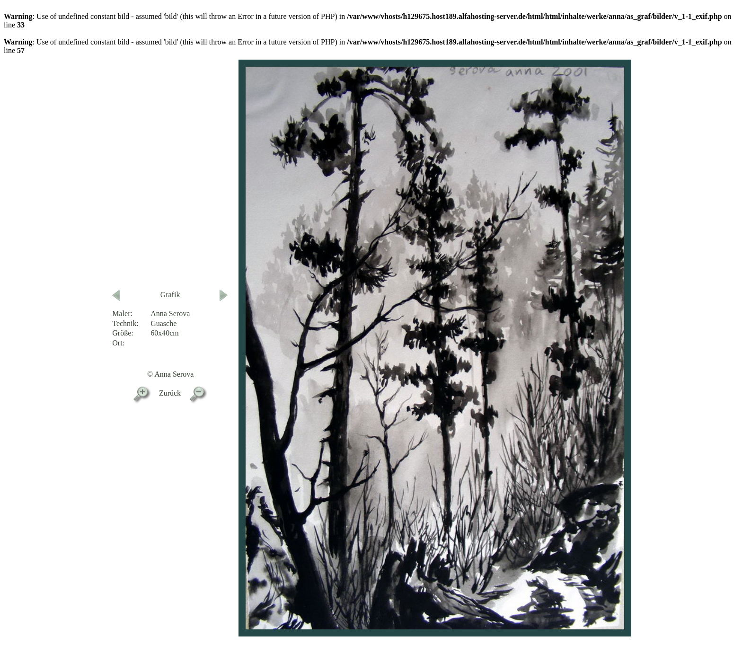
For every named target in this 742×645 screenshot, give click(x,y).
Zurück (170, 393)
